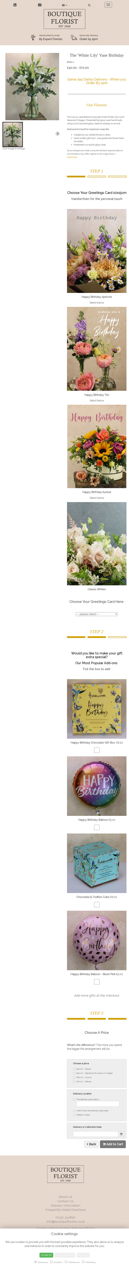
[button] (13, 134)
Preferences (72, 1262)
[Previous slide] (7, 133)
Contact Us (65, 1201)
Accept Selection (65, 1255)
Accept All (46, 1255)
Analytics (56, 1262)
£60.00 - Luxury (82, 1077)
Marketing (88, 1262)
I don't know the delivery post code (90, 1110)
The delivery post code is (96, 1102)
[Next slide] (57, 133)
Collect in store (81, 1115)
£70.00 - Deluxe (82, 1081)
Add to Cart (113, 1144)
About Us (65, 1197)
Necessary (41, 1262)
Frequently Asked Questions (65, 1210)
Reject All (83, 1255)
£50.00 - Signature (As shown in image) (93, 1073)
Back (91, 1144)
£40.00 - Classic (82, 1069)
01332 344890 (65, 1217)
